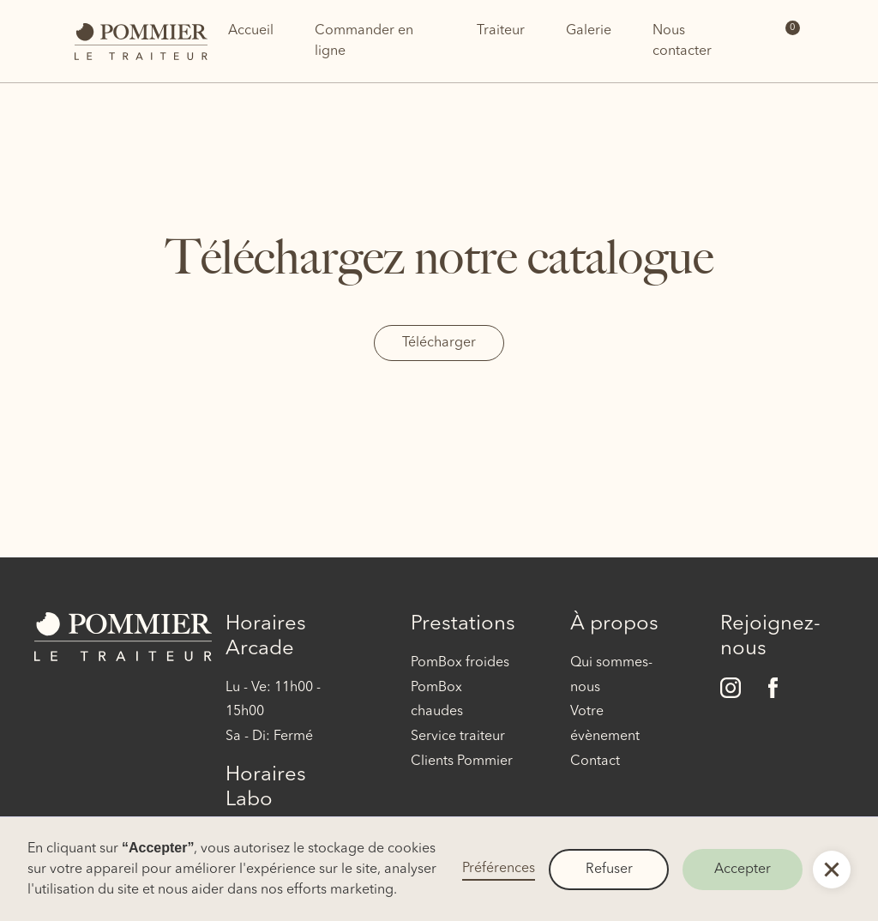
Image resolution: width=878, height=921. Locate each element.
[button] (832, 869)
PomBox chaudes (437, 700)
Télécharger (439, 343)
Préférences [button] (498, 869)
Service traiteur (458, 736)
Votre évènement (605, 724)
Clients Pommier (462, 761)
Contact (595, 761)
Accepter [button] (742, 869)
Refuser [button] (609, 869)
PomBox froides (460, 663)
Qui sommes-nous (611, 675)
